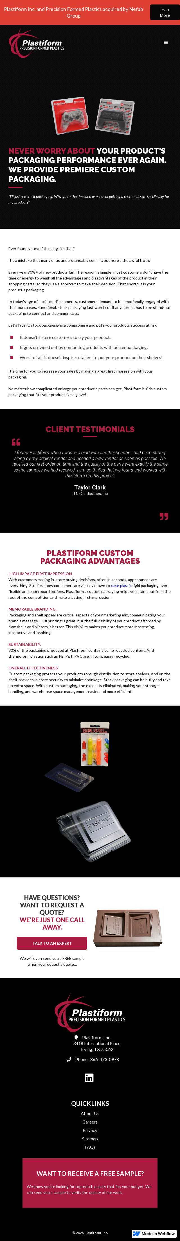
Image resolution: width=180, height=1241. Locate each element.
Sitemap (90, 1138)
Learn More (164, 12)
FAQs (90, 1147)
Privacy (90, 1130)
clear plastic (121, 585)
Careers (90, 1121)
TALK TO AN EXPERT (52, 943)
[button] (166, 42)
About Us (90, 1113)
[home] (35, 43)
